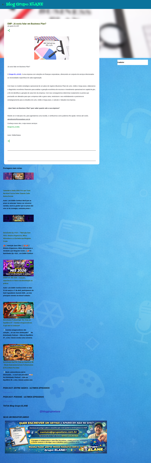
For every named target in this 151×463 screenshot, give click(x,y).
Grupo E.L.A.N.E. (14, 127)
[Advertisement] (110, 94)
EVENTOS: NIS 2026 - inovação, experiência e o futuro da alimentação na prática (17, 280)
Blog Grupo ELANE (24, 4)
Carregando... (8, 392)
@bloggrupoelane (50, 411)
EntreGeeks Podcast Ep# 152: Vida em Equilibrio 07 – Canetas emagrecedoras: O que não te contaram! (17, 322)
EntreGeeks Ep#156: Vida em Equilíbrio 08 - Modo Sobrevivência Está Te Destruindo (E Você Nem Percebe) (18, 365)
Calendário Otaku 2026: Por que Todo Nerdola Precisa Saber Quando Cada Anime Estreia (16, 193)
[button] (9, 30)
